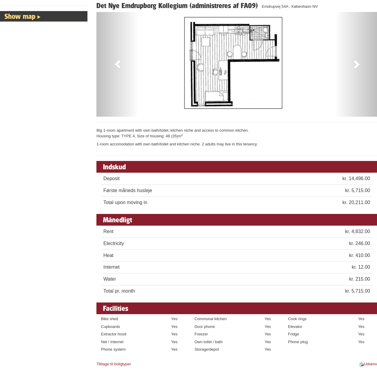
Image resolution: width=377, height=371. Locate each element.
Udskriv (370, 364)
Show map (19, 16)
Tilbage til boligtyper (113, 364)
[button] (117, 64)
